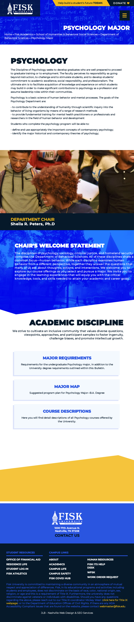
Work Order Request (102, 577)
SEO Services (85, 612)
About (53, 559)
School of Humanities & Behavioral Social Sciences (67, 34)
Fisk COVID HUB (59, 578)
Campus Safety (60, 573)
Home (8, 34)
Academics (57, 564)
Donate (121, 3)
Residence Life (16, 564)
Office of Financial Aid (23, 559)
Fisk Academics (24, 34)
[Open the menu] (124, 15)
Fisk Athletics (16, 573)
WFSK (91, 572)
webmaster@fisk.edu (112, 606)
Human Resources (100, 559)
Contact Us (67, 535)
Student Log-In (17, 568)
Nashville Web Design (61, 612)
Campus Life (57, 568)
